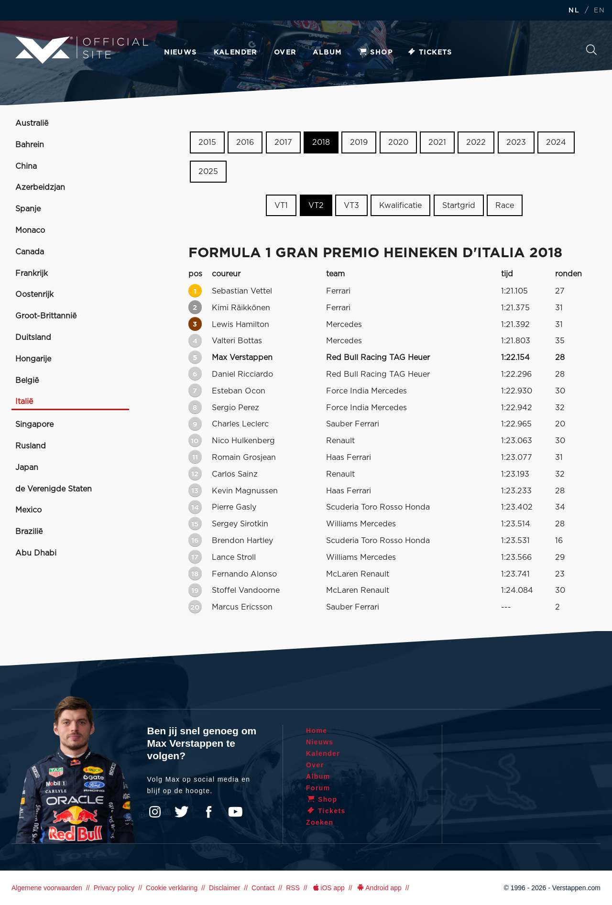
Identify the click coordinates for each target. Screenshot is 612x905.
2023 (516, 142)
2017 (283, 142)
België (27, 380)
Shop (375, 52)
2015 (207, 142)
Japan (26, 467)
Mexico (28, 510)
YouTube (235, 811)
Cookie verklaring (171, 888)
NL (573, 11)
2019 (359, 142)
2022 (476, 142)
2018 (321, 142)
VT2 (316, 205)
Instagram (155, 811)
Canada (29, 252)
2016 (245, 142)
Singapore (34, 424)
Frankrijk (31, 273)
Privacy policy (114, 888)
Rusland (30, 446)
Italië (24, 401)
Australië (31, 123)
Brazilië (29, 531)
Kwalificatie (400, 205)
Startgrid (458, 205)
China (26, 166)
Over (285, 52)
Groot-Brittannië (45, 316)
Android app (379, 888)
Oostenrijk (34, 294)
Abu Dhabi (35, 553)
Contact (262, 888)
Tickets (429, 52)
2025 (208, 171)
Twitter (181, 811)
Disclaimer (224, 888)
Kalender (235, 52)
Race (504, 205)
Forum (318, 788)
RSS (293, 888)
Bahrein (29, 145)
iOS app (328, 888)
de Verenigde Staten (53, 489)
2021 (437, 142)
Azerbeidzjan (40, 187)
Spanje (28, 209)
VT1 (281, 205)
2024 (556, 142)
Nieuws (180, 52)
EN (599, 11)
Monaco (30, 230)
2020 (398, 142)
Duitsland (33, 337)
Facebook (208, 811)
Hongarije (33, 359)
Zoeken (591, 49)
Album (327, 52)
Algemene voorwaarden (46, 888)
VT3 (351, 205)
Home (317, 730)
